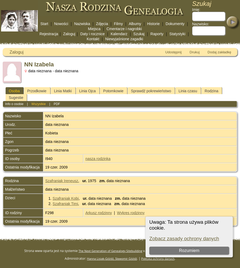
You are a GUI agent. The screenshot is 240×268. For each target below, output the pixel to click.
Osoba (14, 91)
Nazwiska (82, 24)
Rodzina (211, 91)
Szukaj (138, 34)
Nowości (61, 24)
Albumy (135, 24)
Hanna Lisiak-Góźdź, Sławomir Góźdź (112, 259)
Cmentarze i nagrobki (124, 29)
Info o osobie (14, 104)
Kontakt (93, 39)
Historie (153, 24)
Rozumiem (189, 250)
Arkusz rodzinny (98, 213)
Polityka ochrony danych (158, 259)
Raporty (156, 34)
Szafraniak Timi (65, 204)
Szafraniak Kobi (66, 198)
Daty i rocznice (92, 34)
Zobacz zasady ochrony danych (184, 238)
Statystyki (177, 34)
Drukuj (195, 52)
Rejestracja (49, 34)
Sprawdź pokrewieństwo (151, 91)
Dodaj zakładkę (219, 52)
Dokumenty (175, 24)
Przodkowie (36, 91)
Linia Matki (63, 91)
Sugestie (16, 97)
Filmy (118, 24)
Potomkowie (113, 91)
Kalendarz (119, 34)
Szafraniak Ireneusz (61, 181)
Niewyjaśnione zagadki (124, 39)
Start (44, 24)
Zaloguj (69, 34)
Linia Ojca (87, 91)
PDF (57, 104)
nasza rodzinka (97, 159)
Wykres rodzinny (130, 213)
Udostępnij (173, 52)
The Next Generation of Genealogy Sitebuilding (110, 251)
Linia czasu (188, 91)
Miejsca (94, 29)
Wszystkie (38, 104)
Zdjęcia (102, 24)
